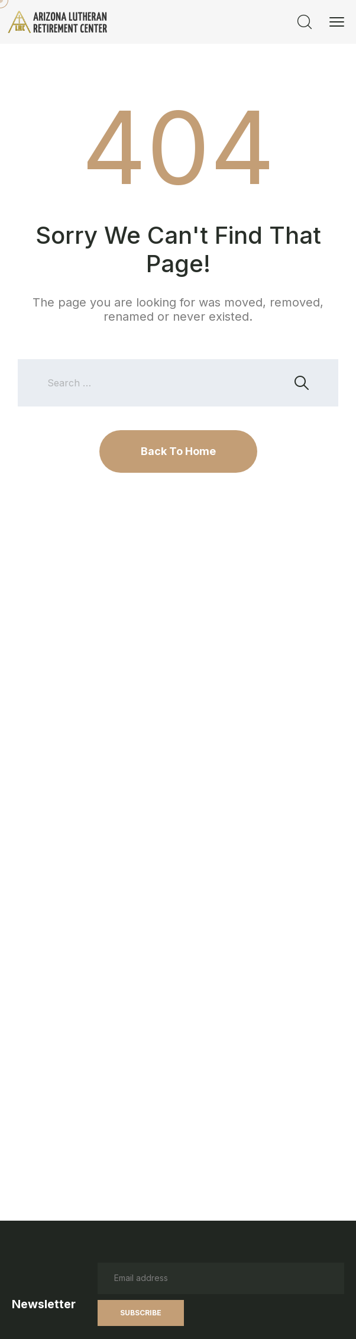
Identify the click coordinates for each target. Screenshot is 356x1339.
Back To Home (178, 451)
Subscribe (140, 1312)
